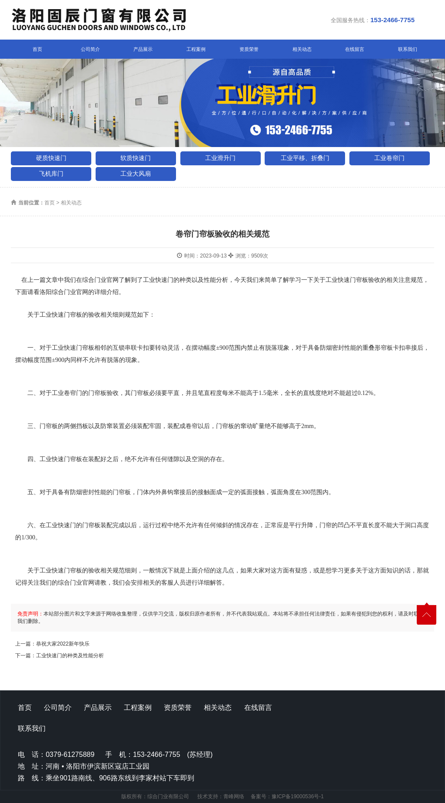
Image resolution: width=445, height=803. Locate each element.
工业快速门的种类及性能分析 (70, 655)
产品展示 (143, 49)
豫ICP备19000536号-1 (298, 796)
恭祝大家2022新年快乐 (63, 644)
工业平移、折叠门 (305, 157)
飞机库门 (51, 173)
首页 (37, 49)
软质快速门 (135, 157)
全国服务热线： (373, 19)
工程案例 (196, 49)
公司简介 (90, 49)
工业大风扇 (135, 173)
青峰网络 (233, 796)
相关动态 (302, 49)
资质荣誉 (249, 49)
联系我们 (407, 49)
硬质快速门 (51, 157)
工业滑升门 (220, 157)
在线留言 (354, 49)
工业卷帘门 (389, 157)
